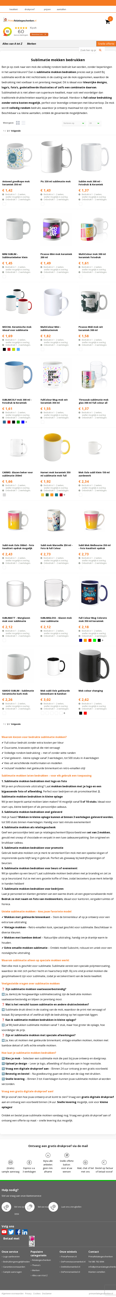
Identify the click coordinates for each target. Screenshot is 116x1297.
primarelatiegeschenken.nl (101, 1293)
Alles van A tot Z (12, 43)
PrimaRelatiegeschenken (100, 1256)
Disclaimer (47, 1293)
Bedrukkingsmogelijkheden (15, 1261)
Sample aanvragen (12, 1271)
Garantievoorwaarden (14, 1266)
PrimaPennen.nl (69, 1256)
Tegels (18, 123)
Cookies (36, 1293)
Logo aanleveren (11, 1256)
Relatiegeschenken (41, 1260)
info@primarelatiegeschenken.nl (101, 1266)
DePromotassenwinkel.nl (73, 1261)
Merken (31, 43)
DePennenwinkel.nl (70, 1271)
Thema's (36, 1265)
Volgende (16, 130)
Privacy (28, 1293)
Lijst (23, 123)
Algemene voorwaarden (13, 1293)
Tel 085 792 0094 (96, 1261)
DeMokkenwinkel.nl (70, 1266)
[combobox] (89, 50)
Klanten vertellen (96, 1271)
